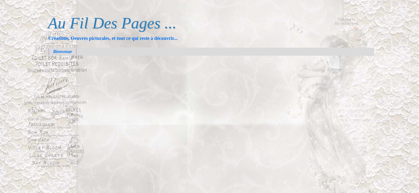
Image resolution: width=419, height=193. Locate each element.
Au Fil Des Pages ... (112, 23)
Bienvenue (62, 51)
